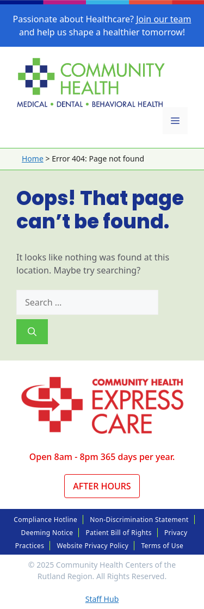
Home (33, 158)
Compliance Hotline (45, 519)
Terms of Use (162, 545)
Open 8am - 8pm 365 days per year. (102, 457)
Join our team (163, 19)
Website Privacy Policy (92, 545)
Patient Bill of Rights (119, 532)
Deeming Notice (47, 532)
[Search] (32, 331)
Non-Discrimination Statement (139, 519)
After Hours (102, 486)
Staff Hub (102, 599)
